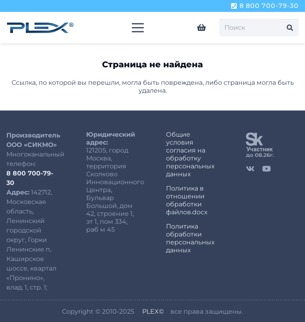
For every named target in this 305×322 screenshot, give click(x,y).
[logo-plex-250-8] (40, 28)
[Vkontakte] (250, 168)
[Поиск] (259, 28)
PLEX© (153, 311)
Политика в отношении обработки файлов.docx (187, 200)
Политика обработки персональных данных (190, 238)
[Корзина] (201, 28)
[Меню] (138, 28)
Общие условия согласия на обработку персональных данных (190, 154)
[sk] (272, 144)
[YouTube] (266, 168)
